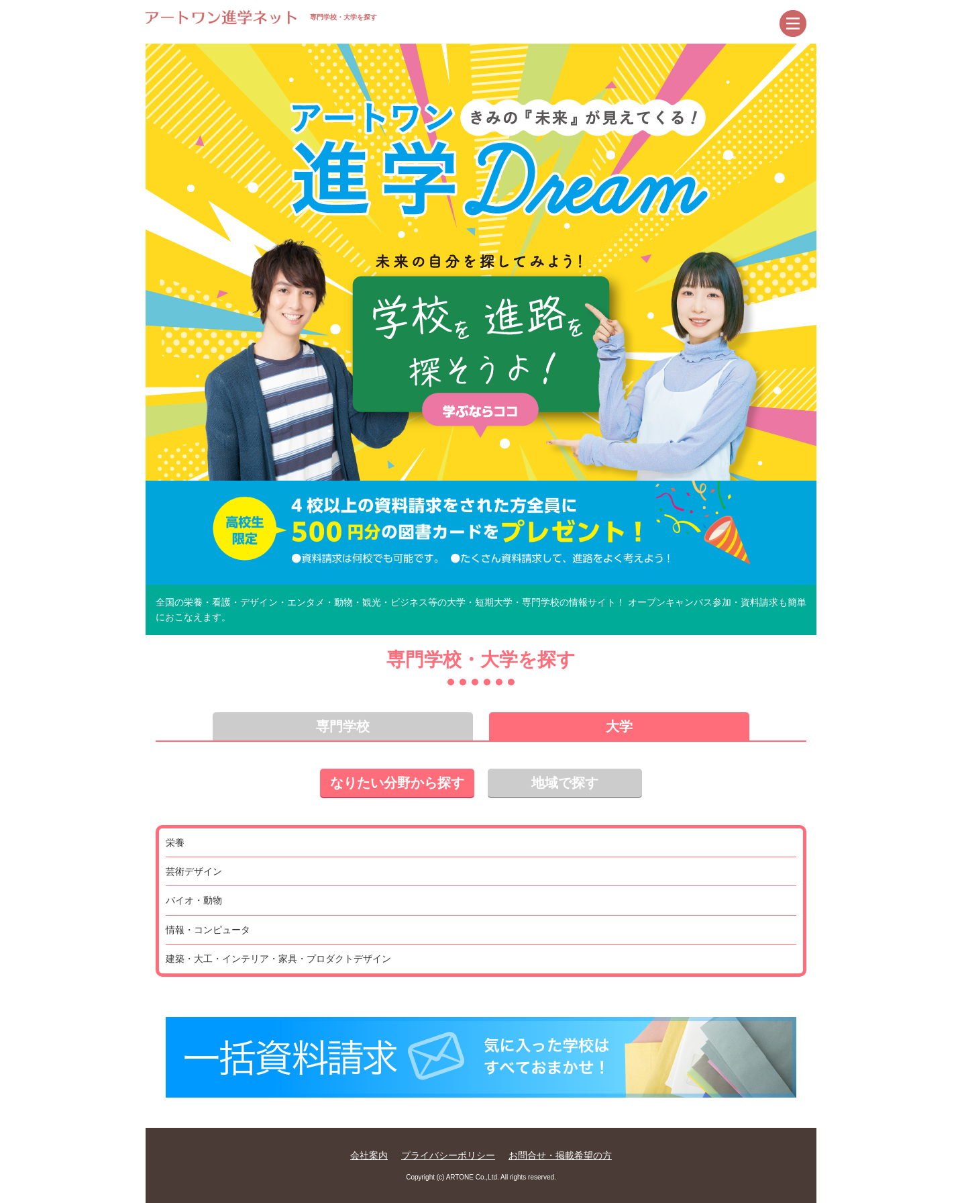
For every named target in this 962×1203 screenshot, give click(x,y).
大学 (619, 726)
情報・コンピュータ (208, 929)
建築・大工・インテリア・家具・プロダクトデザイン (278, 958)
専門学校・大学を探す (261, 17)
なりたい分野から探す (397, 782)
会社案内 (369, 1155)
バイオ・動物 (194, 900)
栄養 (175, 842)
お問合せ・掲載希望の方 (560, 1155)
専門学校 (343, 726)
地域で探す (564, 782)
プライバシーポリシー (448, 1155)
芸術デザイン (194, 871)
